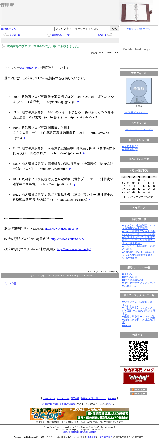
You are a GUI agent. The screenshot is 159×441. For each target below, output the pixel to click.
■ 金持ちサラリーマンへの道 (138, 316)
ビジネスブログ (105, 437)
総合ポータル (8, 28)
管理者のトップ (61, 35)
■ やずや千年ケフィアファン (138, 282)
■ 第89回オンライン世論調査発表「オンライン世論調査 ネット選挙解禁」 (138, 240)
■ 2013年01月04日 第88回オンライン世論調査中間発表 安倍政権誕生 (138, 255)
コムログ (91, 437)
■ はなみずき (129, 276)
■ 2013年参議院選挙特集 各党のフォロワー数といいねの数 (138, 233)
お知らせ (112, 398)
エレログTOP (49, 398)
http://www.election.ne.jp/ (67, 239)
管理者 (7, 5)
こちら (110, 404)
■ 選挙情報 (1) (130, 149)
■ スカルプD (129, 285)
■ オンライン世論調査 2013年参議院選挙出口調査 (138, 227)
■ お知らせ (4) (130, 146)
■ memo (126, 325)
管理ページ (145, 28)
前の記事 (15, 34)
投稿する (131, 28)
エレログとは (63, 398)
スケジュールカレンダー (139, 129)
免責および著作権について (93, 398)
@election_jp (28, 67)
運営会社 (75, 398)
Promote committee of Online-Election (79, 432)
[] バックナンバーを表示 (138, 196)
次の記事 (102, 34)
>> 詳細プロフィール (136, 112)
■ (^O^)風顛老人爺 (132, 279)
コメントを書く (10, 283)
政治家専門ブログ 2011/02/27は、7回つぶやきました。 (44, 46)
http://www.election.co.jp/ (62, 228)
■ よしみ (127, 273)
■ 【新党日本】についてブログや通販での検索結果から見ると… (138, 310)
